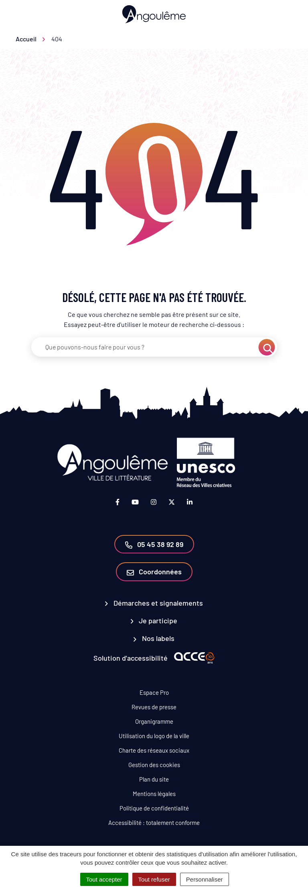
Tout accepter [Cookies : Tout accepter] (104, 879)
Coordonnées (154, 571)
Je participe (154, 620)
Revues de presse (154, 706)
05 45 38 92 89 (154, 544)
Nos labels (154, 638)
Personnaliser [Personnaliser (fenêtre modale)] (204, 879)
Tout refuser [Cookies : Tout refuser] (154, 879)
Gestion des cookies (154, 764)
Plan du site (154, 779)
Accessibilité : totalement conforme (154, 822)
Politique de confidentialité (154, 808)
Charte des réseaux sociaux (154, 750)
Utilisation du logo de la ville (154, 735)
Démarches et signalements (154, 602)
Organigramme (154, 721)
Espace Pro (154, 692)
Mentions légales (154, 793)
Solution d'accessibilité (130, 657)
